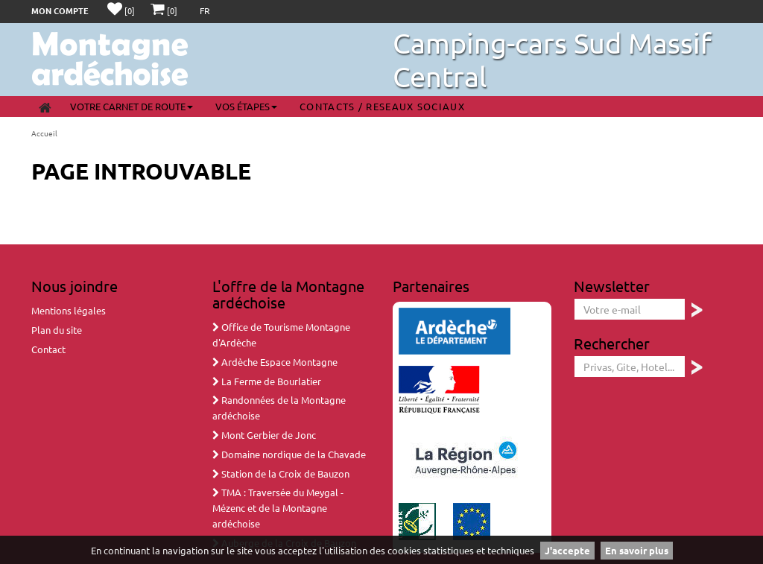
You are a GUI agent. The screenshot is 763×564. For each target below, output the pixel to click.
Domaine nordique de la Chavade (289, 454)
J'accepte (567, 550)
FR (205, 10)
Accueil (44, 133)
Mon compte (60, 10)
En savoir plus (636, 550)
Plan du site (56, 329)
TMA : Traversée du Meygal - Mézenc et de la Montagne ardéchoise (277, 508)
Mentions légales (68, 310)
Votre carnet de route (131, 106)
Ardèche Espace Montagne (275, 361)
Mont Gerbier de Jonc (264, 434)
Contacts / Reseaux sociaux (382, 106)
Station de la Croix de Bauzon (280, 473)
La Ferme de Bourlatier (266, 381)
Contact (48, 349)
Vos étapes (246, 106)
